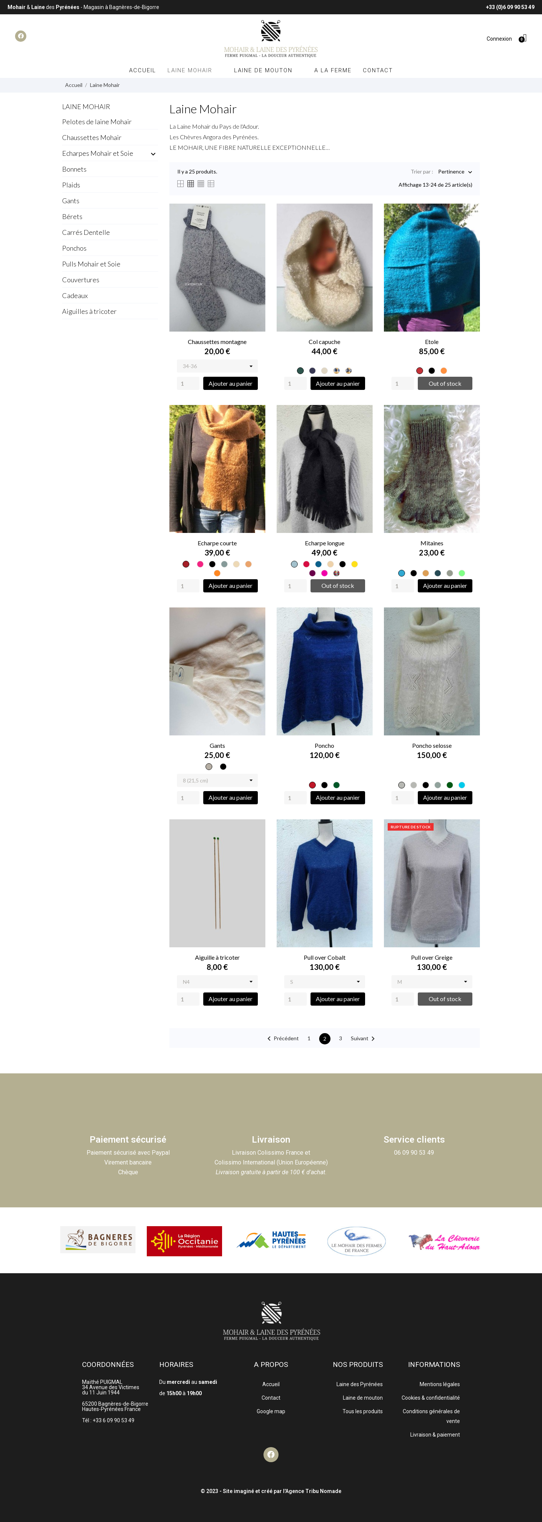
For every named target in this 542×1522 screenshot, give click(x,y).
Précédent (282, 1038)
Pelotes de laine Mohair (97, 121)
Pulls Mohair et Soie (91, 264)
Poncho (324, 745)
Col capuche (324, 341)
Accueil (142, 70)
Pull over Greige (431, 957)
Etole (431, 341)
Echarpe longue (324, 542)
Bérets (72, 216)
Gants (70, 200)
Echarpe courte (217, 542)
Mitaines (431, 542)
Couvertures (80, 279)
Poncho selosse (432, 745)
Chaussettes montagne (217, 341)
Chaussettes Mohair (92, 137)
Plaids (71, 185)
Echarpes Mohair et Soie (97, 153)
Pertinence (451, 172)
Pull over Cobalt (325, 957)
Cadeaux (75, 295)
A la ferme (333, 70)
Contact (378, 70)
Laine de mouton (268, 70)
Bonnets (74, 169)
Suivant (364, 1038)
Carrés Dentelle (86, 232)
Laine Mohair (195, 70)
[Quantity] (188, 383)
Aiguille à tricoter (217, 957)
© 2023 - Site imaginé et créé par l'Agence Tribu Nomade (271, 1491)
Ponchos (74, 248)
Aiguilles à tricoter (89, 311)
